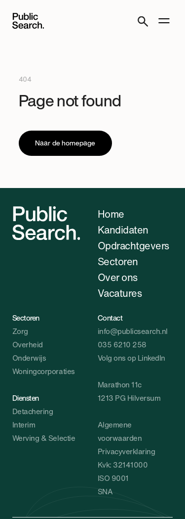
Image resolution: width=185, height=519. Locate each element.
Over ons (118, 277)
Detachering (32, 411)
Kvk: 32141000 (123, 464)
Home (111, 214)
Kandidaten (123, 230)
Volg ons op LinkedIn (131, 357)
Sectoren (118, 261)
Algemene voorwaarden (120, 431)
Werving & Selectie (43, 437)
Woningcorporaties (43, 371)
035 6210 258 (122, 344)
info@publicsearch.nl (133, 331)
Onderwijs (29, 357)
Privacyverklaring (126, 451)
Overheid (27, 344)
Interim (24, 424)
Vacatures (120, 293)
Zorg (20, 331)
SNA (105, 491)
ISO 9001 (113, 477)
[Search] (143, 21)
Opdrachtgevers (133, 245)
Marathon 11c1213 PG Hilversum (129, 391)
